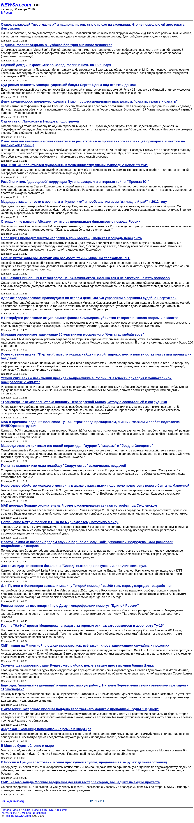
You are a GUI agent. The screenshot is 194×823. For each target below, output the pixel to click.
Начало (6, 809)
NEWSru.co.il (9, 812)
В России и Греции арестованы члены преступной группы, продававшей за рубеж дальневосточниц (84, 762)
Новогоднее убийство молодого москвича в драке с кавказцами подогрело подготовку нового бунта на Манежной (95, 485)
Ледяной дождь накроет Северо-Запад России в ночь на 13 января (56, 65)
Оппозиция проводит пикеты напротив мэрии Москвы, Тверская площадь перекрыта (71, 238)
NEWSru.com (16, 5)
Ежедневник (39, 809)
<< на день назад (13, 801)
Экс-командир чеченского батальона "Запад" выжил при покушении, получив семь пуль (74, 566)
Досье (16, 809)
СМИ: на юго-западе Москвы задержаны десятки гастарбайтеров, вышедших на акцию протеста (80, 782)
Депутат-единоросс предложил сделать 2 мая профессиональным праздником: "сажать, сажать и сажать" (89, 101)
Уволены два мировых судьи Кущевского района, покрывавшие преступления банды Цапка (77, 665)
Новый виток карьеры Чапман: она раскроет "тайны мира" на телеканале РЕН (65, 258)
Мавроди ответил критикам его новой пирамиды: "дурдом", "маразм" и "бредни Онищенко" (77, 446)
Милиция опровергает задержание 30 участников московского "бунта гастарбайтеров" (72, 334)
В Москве (25, 812)
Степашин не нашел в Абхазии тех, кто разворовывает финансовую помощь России (70, 221)
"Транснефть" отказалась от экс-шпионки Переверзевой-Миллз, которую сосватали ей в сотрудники (84, 402)
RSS (51, 809)
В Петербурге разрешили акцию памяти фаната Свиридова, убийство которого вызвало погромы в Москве (89, 318)
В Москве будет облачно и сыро (27, 746)
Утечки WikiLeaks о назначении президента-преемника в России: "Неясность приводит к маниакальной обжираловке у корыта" (86, 380)
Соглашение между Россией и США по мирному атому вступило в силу (59, 522)
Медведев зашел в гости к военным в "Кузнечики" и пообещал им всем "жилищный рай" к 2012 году (84, 201)
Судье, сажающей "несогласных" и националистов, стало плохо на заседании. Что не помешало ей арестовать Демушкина (93, 26)
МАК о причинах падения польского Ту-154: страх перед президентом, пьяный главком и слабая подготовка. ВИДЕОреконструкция (91, 424)
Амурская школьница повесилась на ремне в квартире (46, 729)
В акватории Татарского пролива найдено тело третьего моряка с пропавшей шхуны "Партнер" (80, 709)
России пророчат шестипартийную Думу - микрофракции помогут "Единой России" (70, 606)
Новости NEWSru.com (17, 815)
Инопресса (39, 812)
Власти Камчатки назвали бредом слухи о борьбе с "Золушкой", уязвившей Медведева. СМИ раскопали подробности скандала (87, 544)
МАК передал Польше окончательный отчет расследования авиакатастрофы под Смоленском (79, 505)
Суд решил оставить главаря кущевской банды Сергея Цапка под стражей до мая (68, 85)
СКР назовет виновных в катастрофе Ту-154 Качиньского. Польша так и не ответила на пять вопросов (85, 278)
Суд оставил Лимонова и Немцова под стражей (40, 121)
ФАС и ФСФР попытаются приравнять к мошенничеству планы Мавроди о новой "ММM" (74, 165)
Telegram (62, 809)
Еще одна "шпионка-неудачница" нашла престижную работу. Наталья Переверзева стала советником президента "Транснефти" (94, 687)
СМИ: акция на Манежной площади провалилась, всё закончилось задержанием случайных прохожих (85, 645)
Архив (26, 809)
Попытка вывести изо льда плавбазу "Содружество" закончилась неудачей (63, 465)
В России (7, 12)
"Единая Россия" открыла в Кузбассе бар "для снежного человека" (56, 45)
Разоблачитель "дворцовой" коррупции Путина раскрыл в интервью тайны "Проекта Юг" (75, 182)
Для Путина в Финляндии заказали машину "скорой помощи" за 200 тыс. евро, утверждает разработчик (86, 586)
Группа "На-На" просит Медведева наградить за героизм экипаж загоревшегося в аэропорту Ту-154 (83, 625)
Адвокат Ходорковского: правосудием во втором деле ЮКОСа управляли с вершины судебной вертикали (89, 298)
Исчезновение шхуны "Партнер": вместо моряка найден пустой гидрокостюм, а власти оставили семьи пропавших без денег (96, 356)
